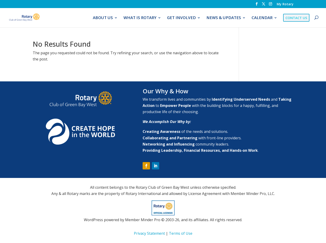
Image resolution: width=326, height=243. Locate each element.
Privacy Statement (149, 233)
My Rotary (285, 4)
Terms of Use (180, 233)
